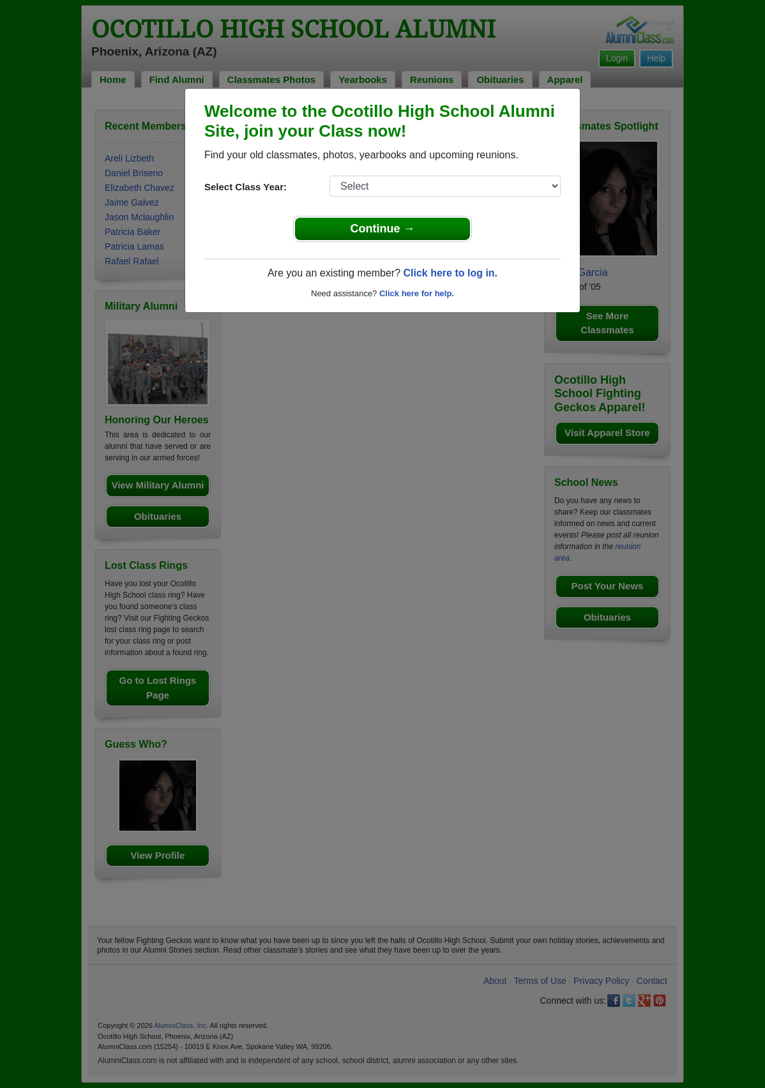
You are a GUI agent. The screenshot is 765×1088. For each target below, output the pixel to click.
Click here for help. (416, 293)
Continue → (383, 228)
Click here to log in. (450, 273)
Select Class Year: (245, 186)
